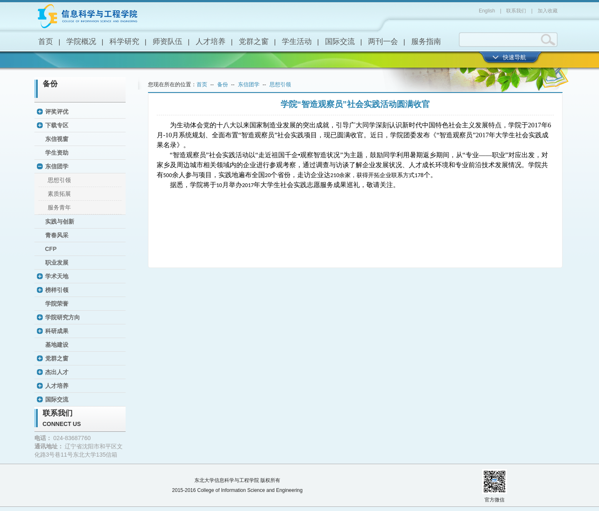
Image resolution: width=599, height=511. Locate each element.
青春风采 (56, 235)
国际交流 (340, 41)
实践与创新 (59, 221)
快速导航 (514, 57)
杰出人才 (56, 372)
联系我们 (516, 11)
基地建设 (56, 344)
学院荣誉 (56, 303)
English (487, 11)
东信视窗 (56, 139)
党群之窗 (254, 41)
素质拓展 (59, 193)
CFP (51, 249)
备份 (50, 84)
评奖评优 (56, 111)
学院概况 (81, 41)
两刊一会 (383, 41)
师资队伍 (167, 41)
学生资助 (56, 152)
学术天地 (56, 276)
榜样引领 (56, 290)
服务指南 (426, 41)
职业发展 (56, 262)
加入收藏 (548, 11)
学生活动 (297, 41)
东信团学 (56, 166)
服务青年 (59, 207)
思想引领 (59, 180)
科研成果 (56, 331)
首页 (45, 41)
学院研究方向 (62, 317)
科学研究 (124, 41)
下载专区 (56, 125)
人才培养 (211, 41)
